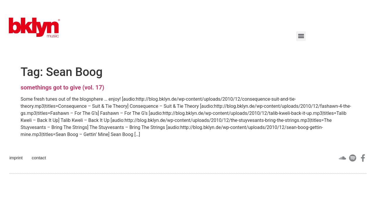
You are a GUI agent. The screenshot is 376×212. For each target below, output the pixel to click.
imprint (16, 157)
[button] (301, 36)
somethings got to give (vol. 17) (62, 87)
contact (39, 157)
